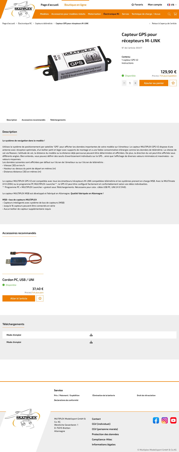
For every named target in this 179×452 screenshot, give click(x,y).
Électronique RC (111, 14)
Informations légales (103, 444)
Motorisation (94, 14)
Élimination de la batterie (103, 395)
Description (12, 120)
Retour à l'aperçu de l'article (163, 23)
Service (58, 390)
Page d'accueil (49, 4)
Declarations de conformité (66, 400)
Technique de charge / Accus (146, 14)
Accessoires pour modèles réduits (68, 14)
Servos (125, 14)
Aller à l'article (18, 298)
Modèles (44, 14)
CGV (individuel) (101, 423)
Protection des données (105, 434)
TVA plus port (37, 292)
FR (170, 4)
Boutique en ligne (75, 4)
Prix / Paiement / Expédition (66, 395)
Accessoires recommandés (33, 120)
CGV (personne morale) (105, 429)
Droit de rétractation (146, 395)
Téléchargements (58, 120)
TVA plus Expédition (168, 76)
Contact (96, 418)
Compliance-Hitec (102, 439)
